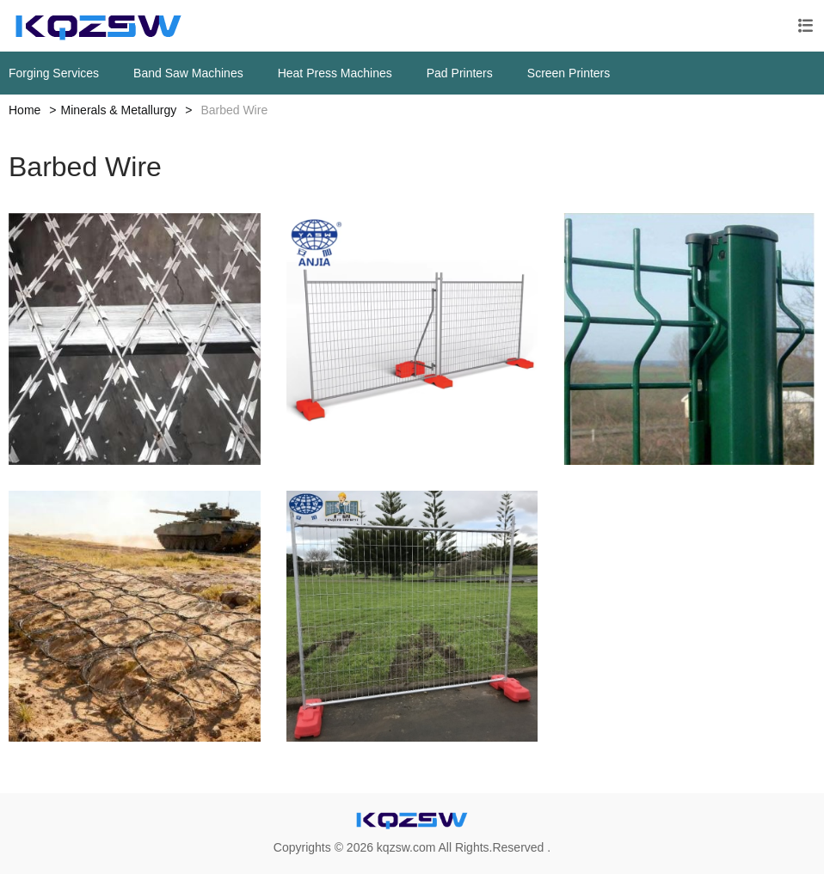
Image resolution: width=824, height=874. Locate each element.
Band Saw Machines (188, 73)
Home (24, 110)
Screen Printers (568, 73)
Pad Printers (460, 73)
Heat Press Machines (335, 73)
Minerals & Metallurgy (119, 110)
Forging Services (54, 73)
